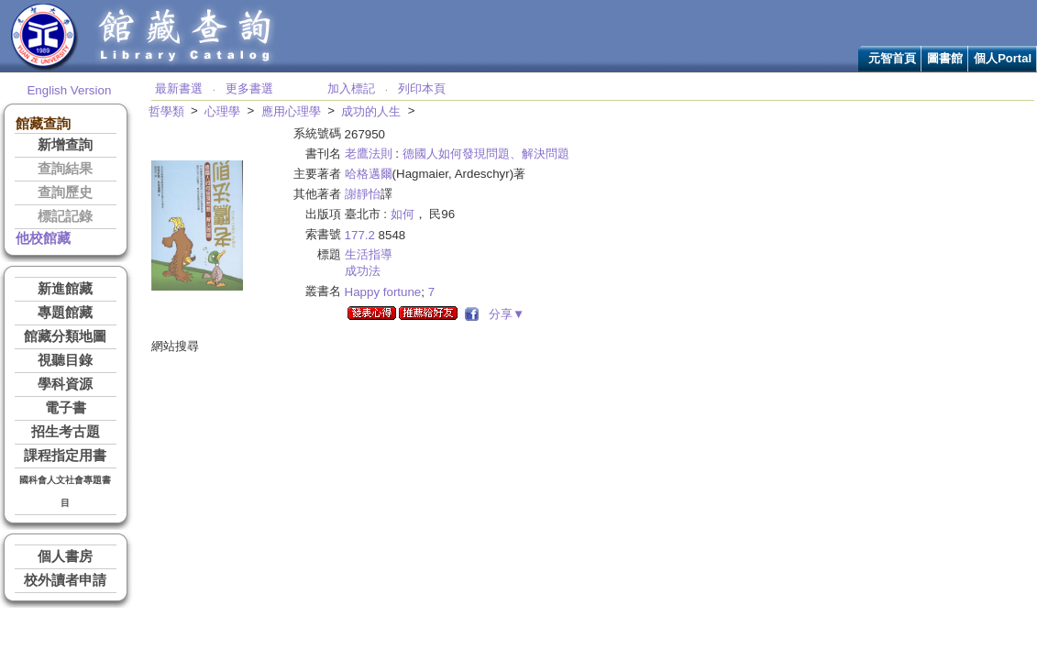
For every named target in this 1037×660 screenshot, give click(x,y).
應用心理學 (291, 111)
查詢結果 (65, 168)
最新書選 (179, 88)
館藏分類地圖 (65, 336)
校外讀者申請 (65, 580)
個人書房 (65, 556)
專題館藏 (65, 312)
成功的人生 (371, 111)
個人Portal (1002, 58)
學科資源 (65, 384)
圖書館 (945, 58)
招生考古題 (65, 431)
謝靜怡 (363, 194)
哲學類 (166, 111)
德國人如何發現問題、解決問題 (486, 153)
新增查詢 (65, 145)
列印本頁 (422, 88)
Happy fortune (383, 292)
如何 (402, 214)
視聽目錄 (65, 360)
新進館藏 (65, 288)
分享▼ (503, 314)
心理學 (222, 111)
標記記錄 (65, 216)
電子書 (65, 408)
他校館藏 (43, 238)
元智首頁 (892, 58)
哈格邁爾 (368, 174)
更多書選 (249, 88)
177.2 (360, 235)
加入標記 (351, 88)
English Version (69, 90)
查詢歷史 (65, 192)
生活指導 (368, 254)
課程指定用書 (65, 455)
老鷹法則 (368, 153)
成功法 (363, 271)
